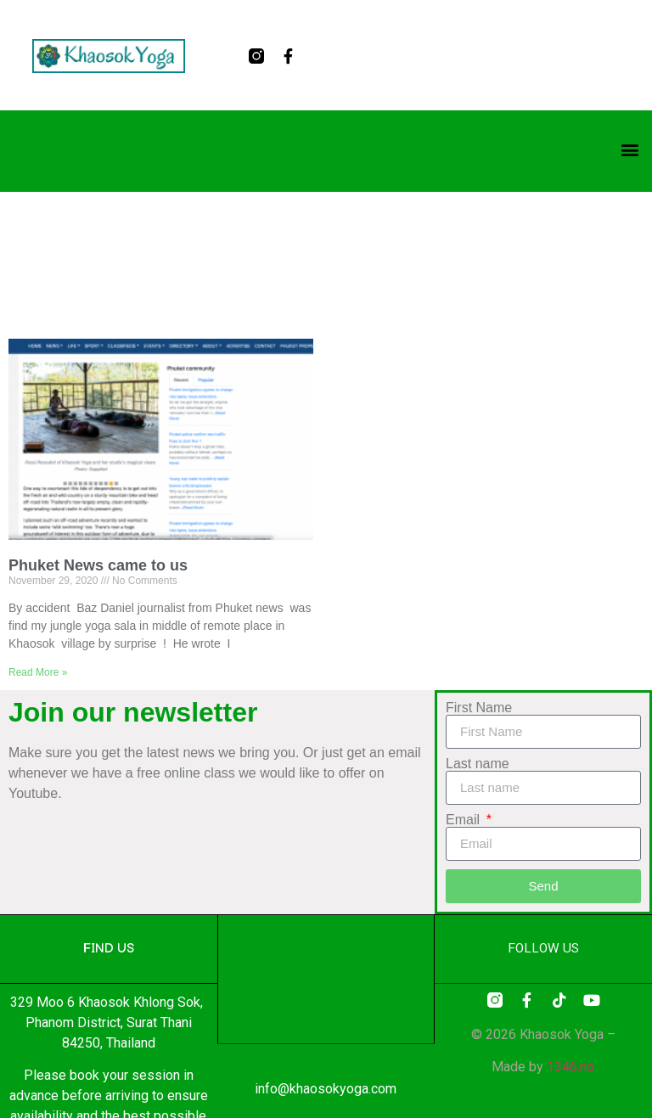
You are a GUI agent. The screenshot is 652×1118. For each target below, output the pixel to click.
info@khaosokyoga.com (325, 1089)
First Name (479, 708)
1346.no (570, 1067)
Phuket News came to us (98, 565)
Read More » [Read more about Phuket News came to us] (37, 672)
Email (464, 820)
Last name (477, 764)
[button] (629, 150)
